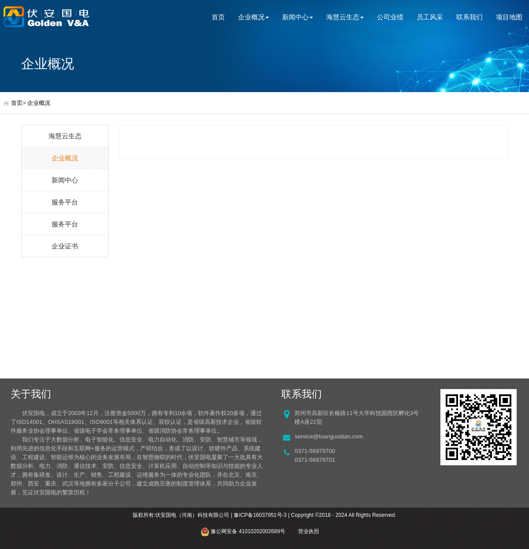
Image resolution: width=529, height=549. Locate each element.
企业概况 (253, 17)
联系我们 (469, 17)
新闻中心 (297, 17)
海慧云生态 (345, 17)
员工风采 (430, 17)
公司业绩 (390, 17)
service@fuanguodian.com (328, 436)
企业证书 (65, 246)
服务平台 (65, 202)
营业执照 (308, 531)
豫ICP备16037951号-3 (260, 515)
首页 (218, 17)
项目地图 (509, 17)
